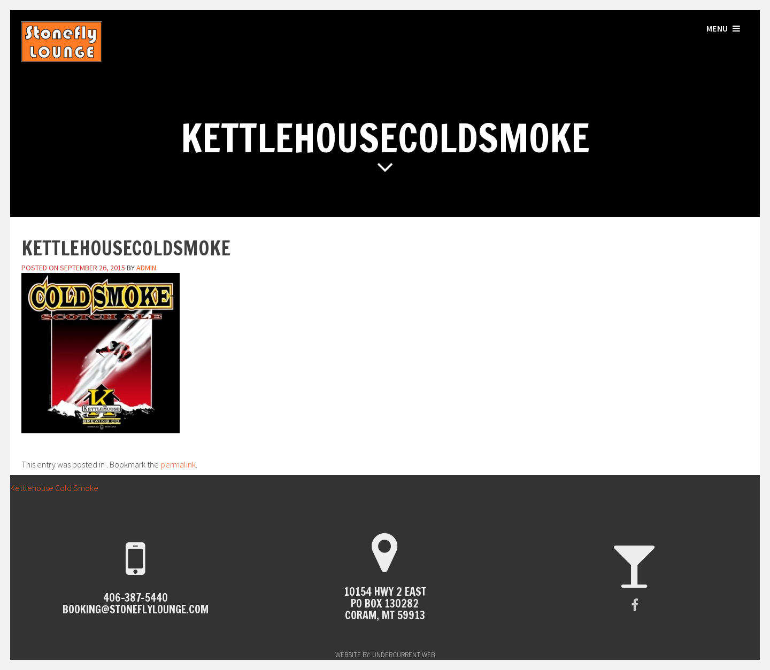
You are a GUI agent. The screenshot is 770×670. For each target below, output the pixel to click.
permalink (178, 464)
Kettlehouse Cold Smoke (49, 487)
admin (146, 267)
